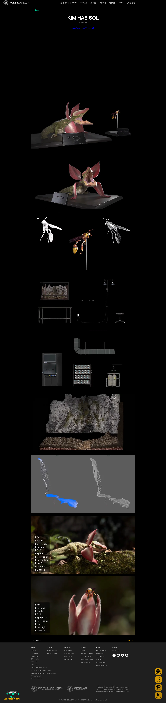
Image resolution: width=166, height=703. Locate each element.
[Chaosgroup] (100, 653)
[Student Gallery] (69, 653)
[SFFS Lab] (34, 661)
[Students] (83, 647)
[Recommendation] (36, 678)
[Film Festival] (68, 659)
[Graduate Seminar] (102, 665)
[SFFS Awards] (100, 656)
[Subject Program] (52, 653)
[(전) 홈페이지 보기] (12, 699)
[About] (33, 647)
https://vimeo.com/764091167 (83, 28)
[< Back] (40, 10)
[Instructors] (34, 653)
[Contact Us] (158, 679)
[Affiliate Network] (36, 676)
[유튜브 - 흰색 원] (118, 655)
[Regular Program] (52, 650)
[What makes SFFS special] (39, 667)
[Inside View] (35, 656)
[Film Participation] (86, 656)
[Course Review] (87, 662)
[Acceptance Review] (87, 659)
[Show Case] (69, 647)
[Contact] (114, 647)
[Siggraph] (99, 659)
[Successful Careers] (87, 653)
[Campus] (33, 650)
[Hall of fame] (68, 656)
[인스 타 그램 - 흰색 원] (122, 655)
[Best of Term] (68, 650)
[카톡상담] (158, 687)
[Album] (86, 650)
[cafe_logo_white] (126, 655)
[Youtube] (158, 695)
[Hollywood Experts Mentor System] (41, 670)
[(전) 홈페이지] (116, 650)
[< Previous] (40, 640)
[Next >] (127, 640)
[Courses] (52, 647)
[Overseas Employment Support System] (43, 673)
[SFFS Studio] (35, 659)
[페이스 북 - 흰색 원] (114, 655)
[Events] (100, 647)
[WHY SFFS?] (36, 664)
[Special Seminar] (101, 662)
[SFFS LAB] (158, 671)
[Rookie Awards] (101, 650)
